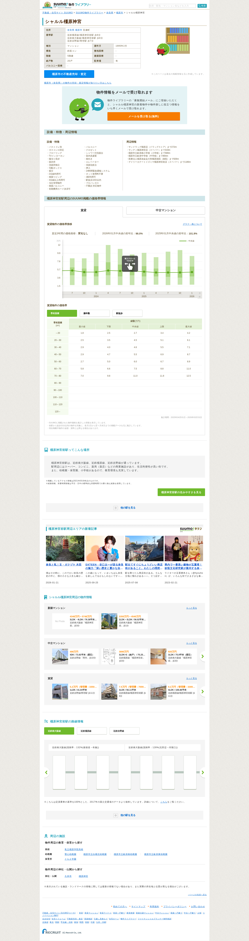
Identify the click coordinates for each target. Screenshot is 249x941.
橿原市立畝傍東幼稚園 (155, 854)
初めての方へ (120, 906)
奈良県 (109, 12)
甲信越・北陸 (67, 922)
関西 (81, 922)
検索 (203, 5)
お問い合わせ (198, 906)
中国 (93, 922)
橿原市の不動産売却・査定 (69, 74)
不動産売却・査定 (75, 919)
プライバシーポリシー (175, 906)
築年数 (86, 313)
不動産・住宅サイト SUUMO (57, 12)
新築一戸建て (176, 913)
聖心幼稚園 (70, 854)
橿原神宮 (83, 876)
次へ (202, 772)
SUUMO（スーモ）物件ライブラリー (66, 5)
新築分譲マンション (145, 913)
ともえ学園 (70, 859)
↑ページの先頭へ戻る (197, 895)
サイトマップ (138, 906)
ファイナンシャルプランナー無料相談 (154, 919)
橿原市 (119, 12)
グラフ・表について (192, 224)
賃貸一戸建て (119, 913)
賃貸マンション (91, 913)
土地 (199, 913)
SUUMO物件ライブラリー (89, 12)
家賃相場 (130, 913)
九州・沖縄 (101, 922)
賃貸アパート (106, 913)
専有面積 (55, 313)
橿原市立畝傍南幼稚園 (125, 854)
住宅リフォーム (58, 919)
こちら (163, 802)
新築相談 (88, 919)
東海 (76, 922)
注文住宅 (46, 919)
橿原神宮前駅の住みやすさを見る (181, 492)
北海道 (45, 922)
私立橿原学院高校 (74, 849)
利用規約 (154, 906)
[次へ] (202, 656)
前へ (47, 772)
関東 (57, 922)
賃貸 (81, 913)
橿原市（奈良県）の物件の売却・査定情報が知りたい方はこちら (78, 83)
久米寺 (68, 876)
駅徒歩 (119, 313)
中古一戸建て (190, 913)
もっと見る (191, 608)
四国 (87, 922)
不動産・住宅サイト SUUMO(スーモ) (59, 913)
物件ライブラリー (128, 919)
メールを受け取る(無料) (143, 116)
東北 (52, 922)
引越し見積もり (101, 919)
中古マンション (162, 913)
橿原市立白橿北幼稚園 (95, 854)
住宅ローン (114, 919)
